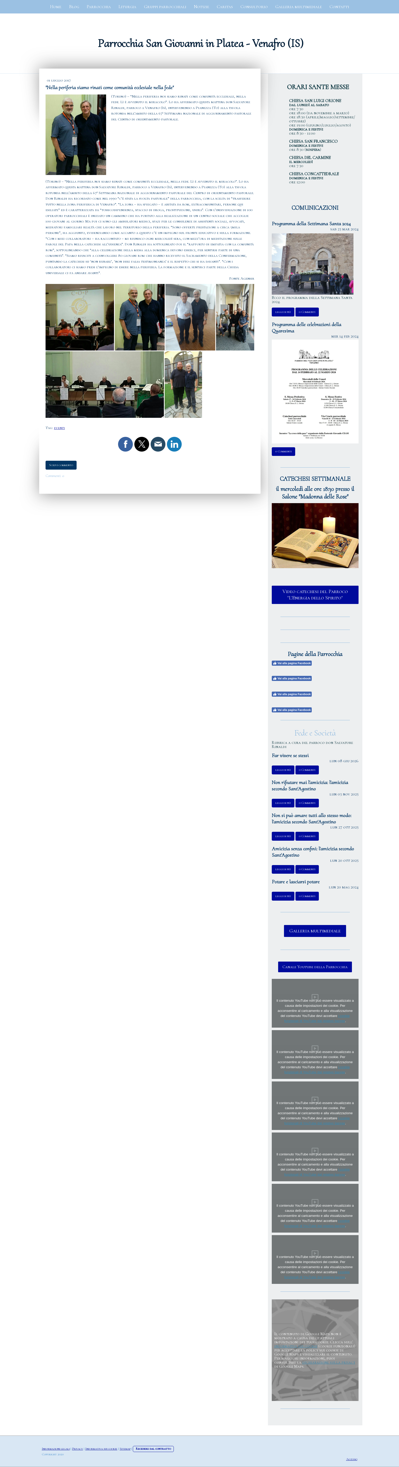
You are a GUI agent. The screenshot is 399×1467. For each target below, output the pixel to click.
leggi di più (283, 312)
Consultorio (254, 6)
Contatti (339, 6)
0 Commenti (307, 312)
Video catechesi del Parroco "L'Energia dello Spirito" (315, 594)
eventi (59, 427)
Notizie (201, 6)
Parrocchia (99, 6)
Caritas (225, 6)
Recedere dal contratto (153, 1449)
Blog (74, 6)
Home (55, 6)
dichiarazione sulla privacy (328, 1362)
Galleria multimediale (298, 6)
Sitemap (125, 1449)
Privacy (77, 1449)
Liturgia (127, 6)
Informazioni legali (56, 1449)
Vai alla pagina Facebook (292, 663)
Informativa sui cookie (101, 1449)
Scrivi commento (61, 465)
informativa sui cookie (295, 1346)
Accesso (351, 1459)
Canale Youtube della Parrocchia (315, 966)
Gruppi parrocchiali (165, 6)
